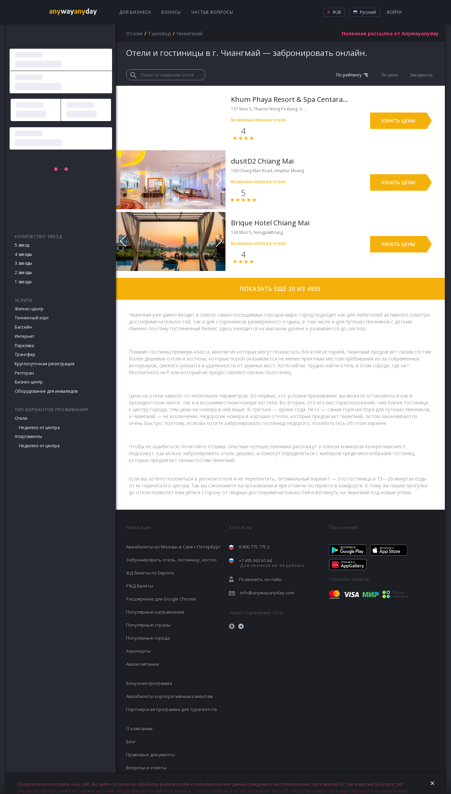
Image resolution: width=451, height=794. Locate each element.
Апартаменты (28, 436)
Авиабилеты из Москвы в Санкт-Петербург (173, 547)
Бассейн (23, 327)
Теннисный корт (32, 318)
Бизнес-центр (29, 382)
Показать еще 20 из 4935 (280, 289)
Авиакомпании (142, 664)
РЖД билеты (139, 586)
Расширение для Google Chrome (161, 599)
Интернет (24, 336)
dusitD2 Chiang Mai (262, 161)
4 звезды (23, 254)
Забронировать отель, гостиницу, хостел (171, 560)
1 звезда (23, 282)
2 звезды (23, 272)
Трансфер (25, 354)
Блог (131, 741)
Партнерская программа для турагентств (171, 709)
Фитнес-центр (29, 309)
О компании (139, 728)
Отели (21, 418)
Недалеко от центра (39, 427)
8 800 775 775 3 (254, 547)
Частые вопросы (212, 12)
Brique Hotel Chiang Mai (270, 222)
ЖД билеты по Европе (150, 573)
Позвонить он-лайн (260, 579)
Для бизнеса (135, 12)
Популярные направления (155, 612)
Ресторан (24, 373)
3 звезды (23, 263)
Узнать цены (398, 120)
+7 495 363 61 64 (271, 563)
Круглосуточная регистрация (44, 364)
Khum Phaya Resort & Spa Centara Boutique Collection (290, 99)
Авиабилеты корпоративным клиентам (169, 696)
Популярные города (148, 638)
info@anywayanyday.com (267, 593)
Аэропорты (138, 651)
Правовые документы (150, 754)
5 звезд (22, 245)
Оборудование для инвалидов (46, 391)
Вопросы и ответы (146, 768)
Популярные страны (148, 625)
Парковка (24, 345)
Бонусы (171, 12)
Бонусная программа (149, 683)
